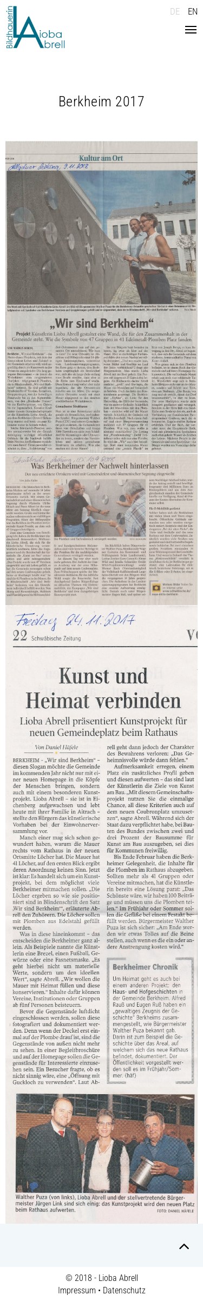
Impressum (77, 1290)
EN (193, 11)
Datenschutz (124, 1290)
